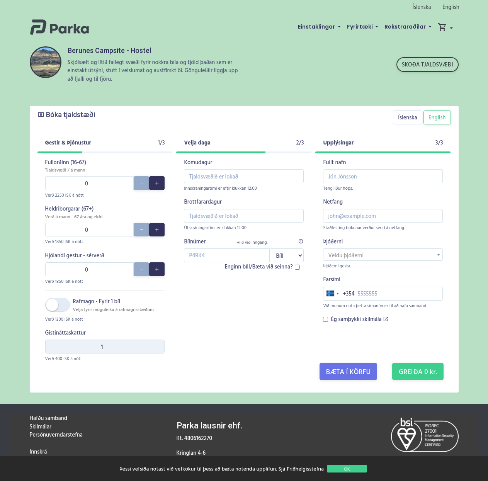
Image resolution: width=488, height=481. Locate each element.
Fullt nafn (334, 162)
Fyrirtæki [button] (360, 27)
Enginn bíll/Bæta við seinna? (258, 266)
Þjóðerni (333, 241)
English (450, 7)
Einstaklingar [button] (317, 27)
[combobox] (383, 254)
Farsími (331, 279)
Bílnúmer (195, 241)
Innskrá (38, 451)
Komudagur (198, 162)
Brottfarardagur (202, 201)
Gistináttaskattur (65, 332)
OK (347, 468)
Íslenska (422, 7)
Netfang (333, 201)
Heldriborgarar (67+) (74, 212)
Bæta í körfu (348, 371)
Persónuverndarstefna (56, 434)
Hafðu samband (48, 418)
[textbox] (382, 255)
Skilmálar (40, 426)
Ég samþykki (359, 319)
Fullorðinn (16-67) (66, 165)
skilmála (375, 319)
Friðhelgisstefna (305, 468)
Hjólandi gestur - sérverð (74, 255)
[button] (445, 27)
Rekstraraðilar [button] (405, 27)
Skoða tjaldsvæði (427, 64)
